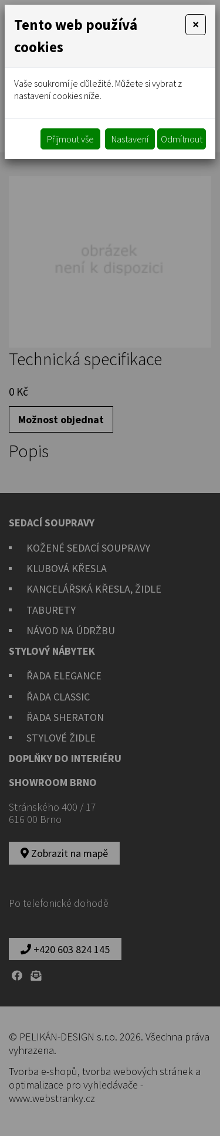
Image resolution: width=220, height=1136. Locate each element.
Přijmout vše (70, 139)
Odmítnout (181, 139)
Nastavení (129, 139)
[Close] (195, 24)
